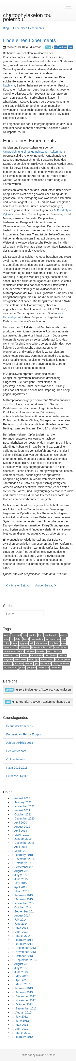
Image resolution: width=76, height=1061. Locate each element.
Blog (6, 28)
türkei (18, 639)
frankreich (9, 647)
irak (32, 643)
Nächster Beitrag (18, 585)
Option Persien (15, 759)
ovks (56, 647)
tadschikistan (54, 651)
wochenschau (53, 639)
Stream (9, 690)
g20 (36, 663)
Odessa (59, 659)
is (17, 647)
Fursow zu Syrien (17, 775)
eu (56, 47)
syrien (7, 635)
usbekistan (43, 667)
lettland (7, 663)
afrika (21, 651)
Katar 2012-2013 (16, 767)
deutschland (36, 655)
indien (44, 659)
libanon (24, 655)
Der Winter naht (16, 751)
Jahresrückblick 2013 (19, 742)
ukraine (32, 635)
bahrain (62, 655)
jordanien (18, 663)
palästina (24, 647)
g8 (37, 659)
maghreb (8, 659)
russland (16, 635)
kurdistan (54, 643)
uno (63, 639)
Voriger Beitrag (45, 585)
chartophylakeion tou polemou (27, 16)
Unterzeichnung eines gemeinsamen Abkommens (34, 151)
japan (22, 667)
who (51, 659)
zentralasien (10, 651)
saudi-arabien (51, 635)
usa (70, 47)
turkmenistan (10, 667)
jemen (64, 647)
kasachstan (20, 659)
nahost (63, 635)
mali (47, 655)
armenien (65, 663)
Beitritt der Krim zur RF (20, 726)
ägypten (23, 643)
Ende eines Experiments (28, 28)
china (6, 643)
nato (63, 643)
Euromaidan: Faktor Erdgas (23, 734)
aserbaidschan (11, 655)
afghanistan (42, 643)
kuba (67, 659)
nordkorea (45, 663)
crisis (54, 655)
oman (31, 659)
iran (40, 635)
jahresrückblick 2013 (41, 647)
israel (26, 639)
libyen (14, 643)
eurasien (40, 651)
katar (6, 639)
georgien (31, 667)
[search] (23, 613)
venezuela (56, 667)
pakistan (30, 651)
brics (55, 663)
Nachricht (9, 85)
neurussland (37, 639)
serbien (62, 47)
